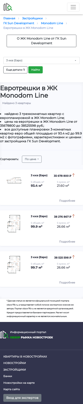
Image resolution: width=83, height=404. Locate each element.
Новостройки (14, 363)
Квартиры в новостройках (25, 356)
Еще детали (15, 70)
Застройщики (14, 369)
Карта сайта (11, 389)
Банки (7, 376)
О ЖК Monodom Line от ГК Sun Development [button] (41, 40)
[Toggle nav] (73, 7)
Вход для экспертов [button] (22, 398)
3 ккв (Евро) (14, 60)
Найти (35, 69)
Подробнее (67, 200)
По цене (31, 159)
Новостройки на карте (19, 382)
